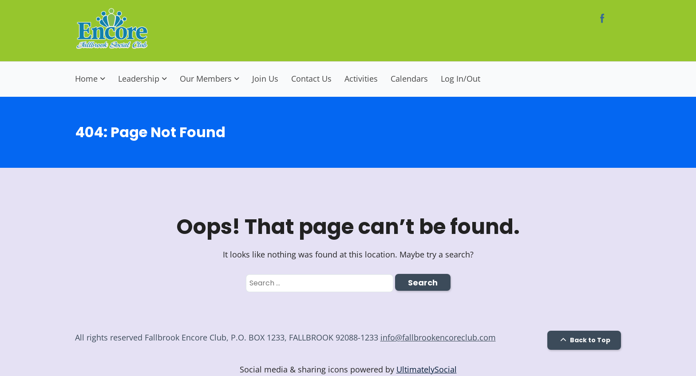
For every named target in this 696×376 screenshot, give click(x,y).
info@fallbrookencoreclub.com (438, 337)
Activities (361, 78)
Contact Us (311, 78)
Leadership (138, 78)
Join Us (265, 78)
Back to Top (584, 340)
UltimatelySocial (426, 369)
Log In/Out (460, 78)
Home (86, 78)
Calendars (409, 78)
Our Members (206, 78)
